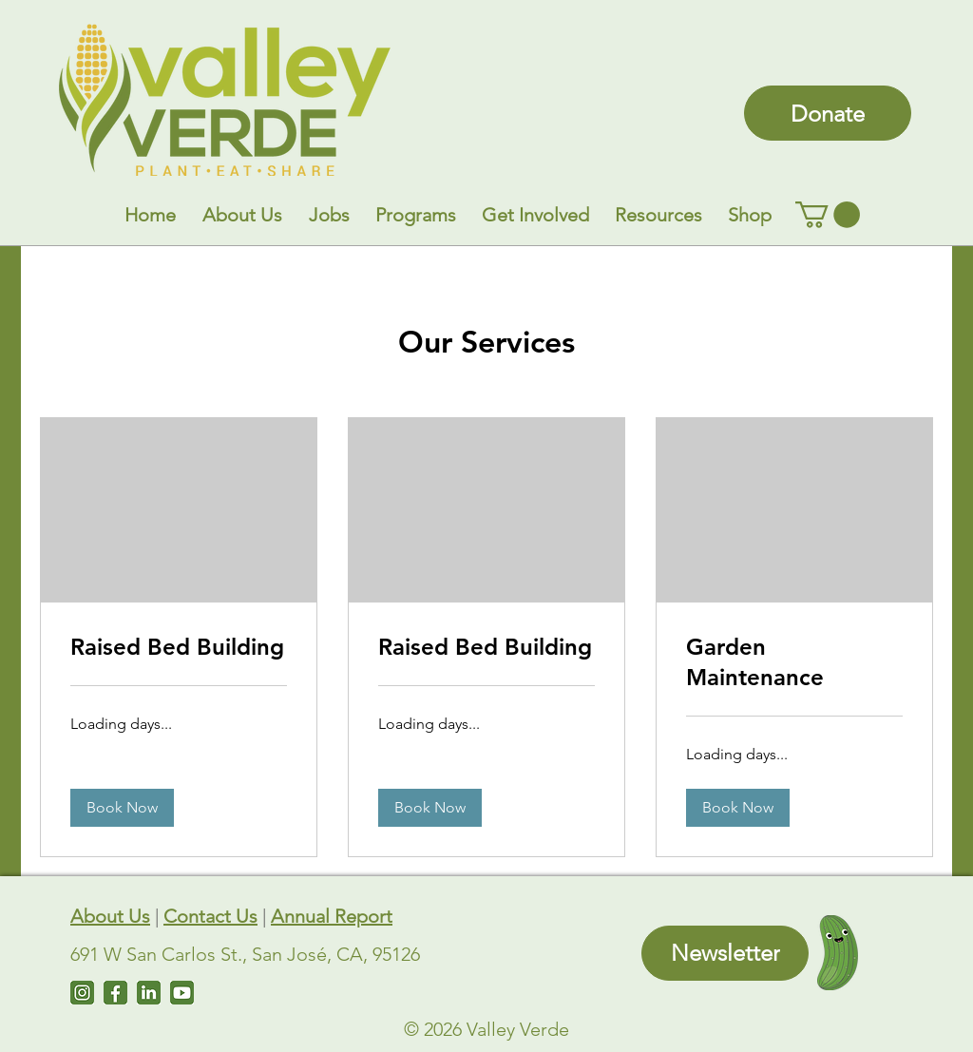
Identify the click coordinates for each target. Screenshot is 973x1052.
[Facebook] (115, 992)
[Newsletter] (725, 953)
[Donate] (827, 113)
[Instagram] (82, 992)
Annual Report (331, 916)
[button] (242, 215)
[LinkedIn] (149, 992)
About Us (110, 916)
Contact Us (210, 916)
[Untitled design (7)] (182, 992)
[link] (827, 214)
